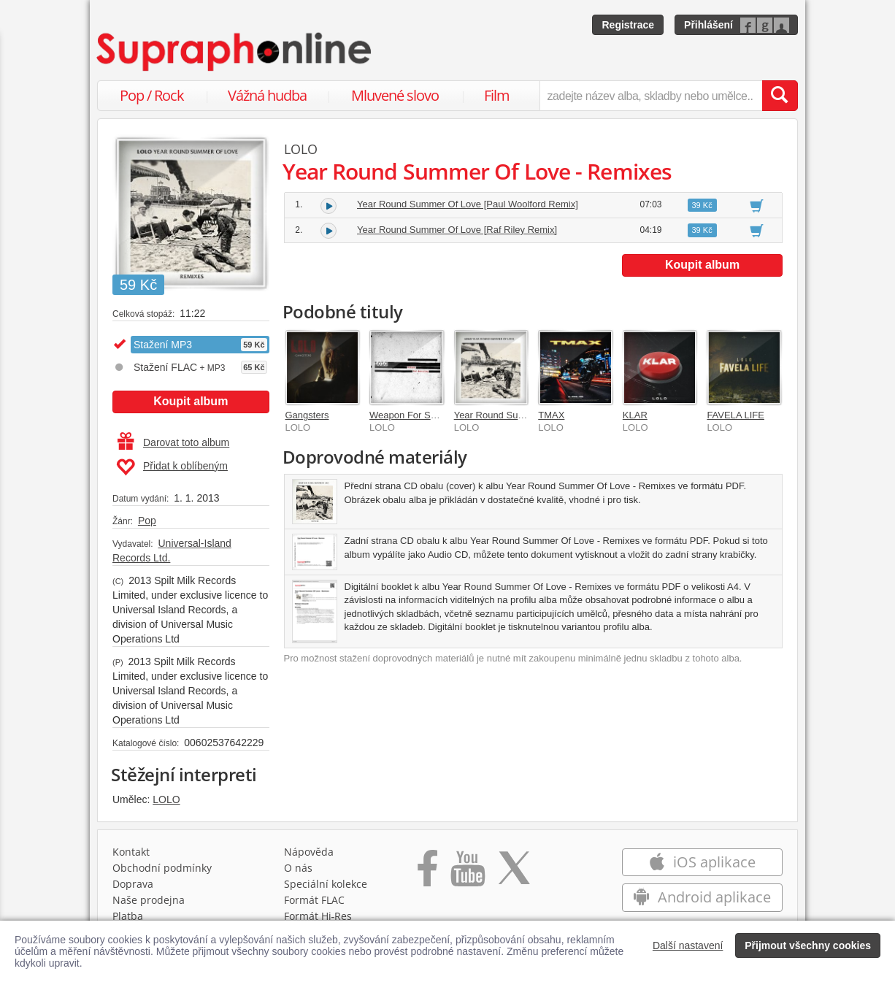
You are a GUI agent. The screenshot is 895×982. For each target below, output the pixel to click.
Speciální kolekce (325, 884)
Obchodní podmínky (162, 868)
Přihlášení (708, 25)
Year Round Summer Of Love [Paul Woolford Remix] (467, 204)
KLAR (635, 415)
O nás (298, 868)
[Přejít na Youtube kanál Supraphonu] (467, 873)
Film (497, 95)
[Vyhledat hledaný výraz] (779, 95)
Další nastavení (688, 945)
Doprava (132, 884)
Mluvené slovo (395, 95)
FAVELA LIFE (735, 415)
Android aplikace (702, 897)
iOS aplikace (702, 862)
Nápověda (309, 852)
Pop (147, 520)
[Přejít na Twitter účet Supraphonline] (514, 873)
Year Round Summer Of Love (516, 415)
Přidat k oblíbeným (172, 467)
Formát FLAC (314, 900)
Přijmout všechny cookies (808, 945)
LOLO (166, 799)
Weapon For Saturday (415, 415)
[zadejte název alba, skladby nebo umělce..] (650, 95)
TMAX (551, 415)
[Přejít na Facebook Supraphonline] (427, 873)
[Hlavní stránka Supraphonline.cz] (235, 52)
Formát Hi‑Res (318, 916)
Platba (127, 916)
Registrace (628, 25)
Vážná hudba (267, 95)
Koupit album (190, 401)
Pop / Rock (152, 95)
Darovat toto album (173, 442)
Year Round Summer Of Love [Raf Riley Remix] (457, 229)
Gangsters (307, 415)
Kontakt (131, 852)
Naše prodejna (148, 900)
